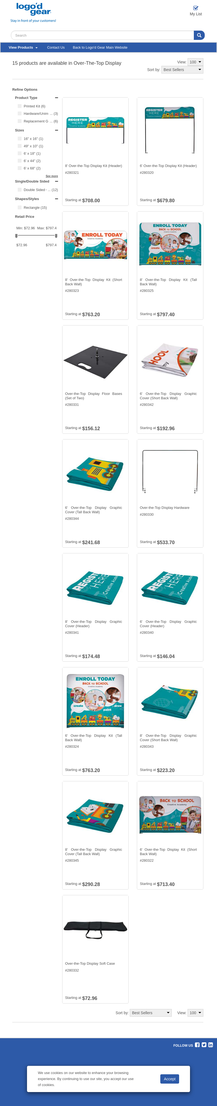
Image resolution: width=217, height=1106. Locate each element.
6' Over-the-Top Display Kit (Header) (168, 166)
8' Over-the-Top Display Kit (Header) (93, 166)
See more (52, 176)
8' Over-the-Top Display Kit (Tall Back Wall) (168, 282)
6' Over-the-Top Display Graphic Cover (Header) (168, 624)
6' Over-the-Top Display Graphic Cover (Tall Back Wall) (93, 510)
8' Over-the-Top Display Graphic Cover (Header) (93, 624)
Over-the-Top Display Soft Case (90, 963)
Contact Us (56, 47)
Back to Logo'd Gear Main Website (100, 47)
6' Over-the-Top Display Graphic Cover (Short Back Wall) (168, 396)
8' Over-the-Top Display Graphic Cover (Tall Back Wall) (93, 851)
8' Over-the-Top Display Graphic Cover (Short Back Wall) (168, 738)
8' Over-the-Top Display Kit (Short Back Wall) (93, 282)
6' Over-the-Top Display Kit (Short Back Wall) (168, 851)
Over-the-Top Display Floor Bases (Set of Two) (93, 396)
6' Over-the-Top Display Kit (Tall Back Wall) (93, 738)
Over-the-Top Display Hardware (164, 508)
